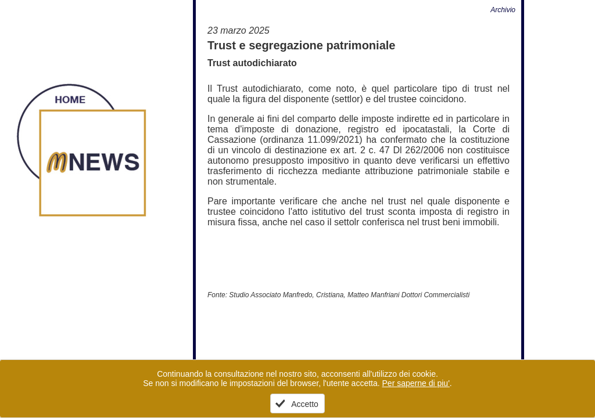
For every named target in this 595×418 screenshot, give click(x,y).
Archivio (502, 10)
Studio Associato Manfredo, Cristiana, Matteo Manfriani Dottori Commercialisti (349, 295)
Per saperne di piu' (416, 383)
